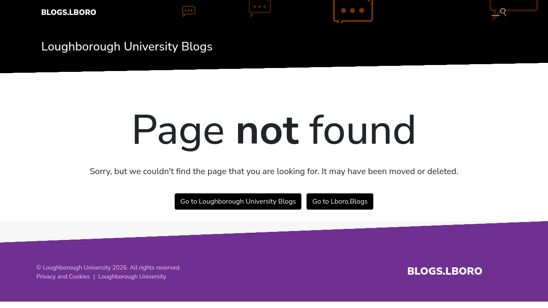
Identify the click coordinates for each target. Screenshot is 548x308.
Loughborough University (132, 276)
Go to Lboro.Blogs (339, 201)
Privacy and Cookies (63, 276)
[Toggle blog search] (499, 11)
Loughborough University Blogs (126, 46)
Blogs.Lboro (68, 12)
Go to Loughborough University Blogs (238, 201)
